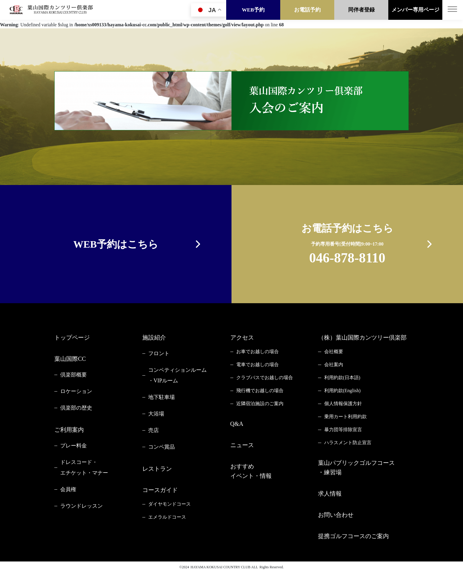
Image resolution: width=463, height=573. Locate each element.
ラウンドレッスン (81, 506)
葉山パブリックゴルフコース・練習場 (356, 467)
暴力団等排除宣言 (343, 429)
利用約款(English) (342, 390)
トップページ (72, 337)
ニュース (242, 445)
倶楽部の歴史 (76, 408)
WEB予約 (253, 10)
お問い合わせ (335, 515)
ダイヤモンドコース (169, 504)
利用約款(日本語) (342, 377)
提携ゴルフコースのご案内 (353, 536)
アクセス (242, 337)
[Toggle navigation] (452, 10)
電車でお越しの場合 (257, 364)
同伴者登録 (361, 10)
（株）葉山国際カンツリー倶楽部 (362, 337)
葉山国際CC (70, 359)
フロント (158, 353)
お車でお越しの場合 (257, 351)
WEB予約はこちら (115, 244)
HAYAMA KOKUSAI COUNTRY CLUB (220, 567)
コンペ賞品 (161, 447)
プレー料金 (73, 446)
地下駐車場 (161, 397)
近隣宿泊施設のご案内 (259, 403)
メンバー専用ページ (415, 10)
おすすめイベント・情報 (251, 471)
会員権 (68, 489)
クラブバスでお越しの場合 (264, 377)
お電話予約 (307, 10)
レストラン (157, 468)
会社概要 (333, 351)
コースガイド (160, 490)
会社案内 (333, 364)
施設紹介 (154, 337)
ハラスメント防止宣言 (347, 442)
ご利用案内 (69, 429)
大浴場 (156, 414)
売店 (153, 430)
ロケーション (76, 391)
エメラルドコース (167, 517)
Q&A (236, 424)
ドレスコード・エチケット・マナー (84, 467)
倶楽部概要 (73, 375)
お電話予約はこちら (347, 245)
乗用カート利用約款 (345, 416)
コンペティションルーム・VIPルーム (177, 375)
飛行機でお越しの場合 (259, 390)
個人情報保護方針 (343, 403)
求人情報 (330, 493)
